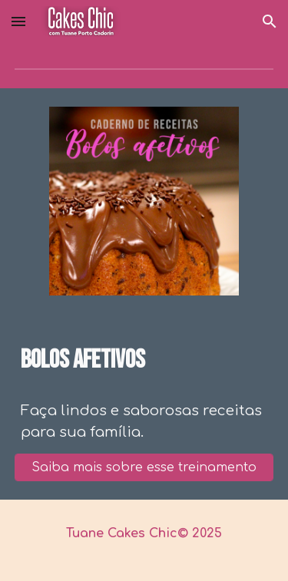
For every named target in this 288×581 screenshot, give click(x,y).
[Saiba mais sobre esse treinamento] (144, 467)
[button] (18, 21)
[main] (144, 360)
